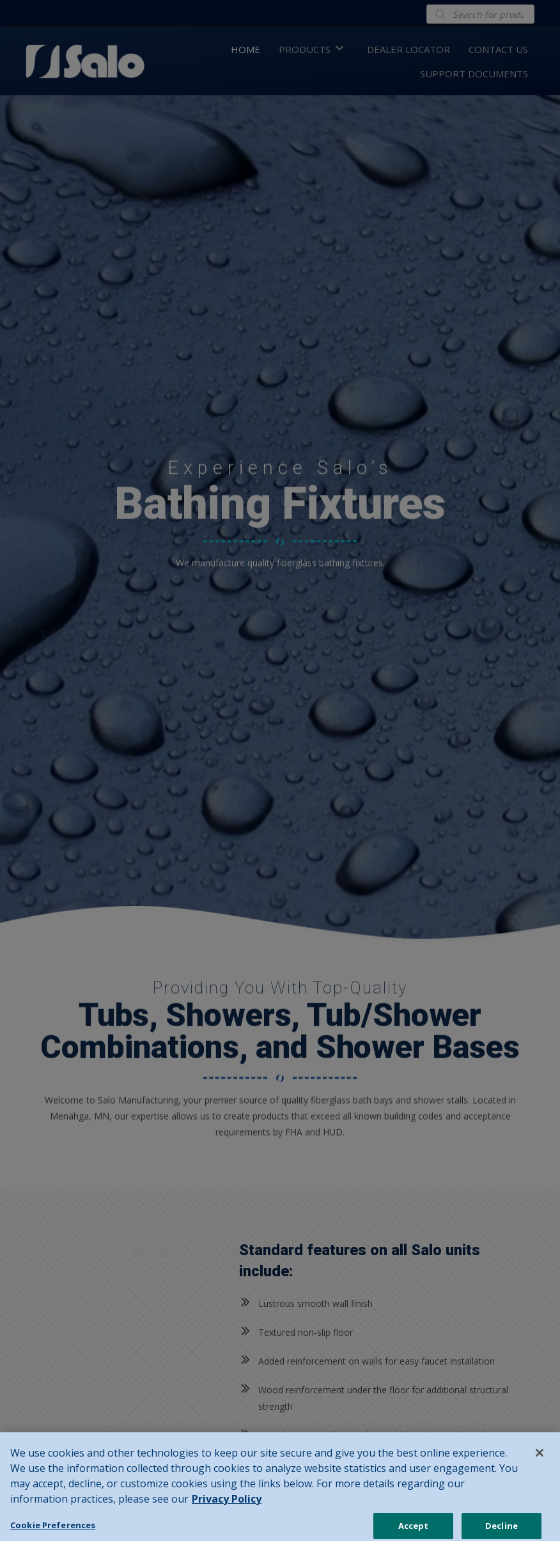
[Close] (539, 1465)
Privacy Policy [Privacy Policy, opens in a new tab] (226, 1511)
